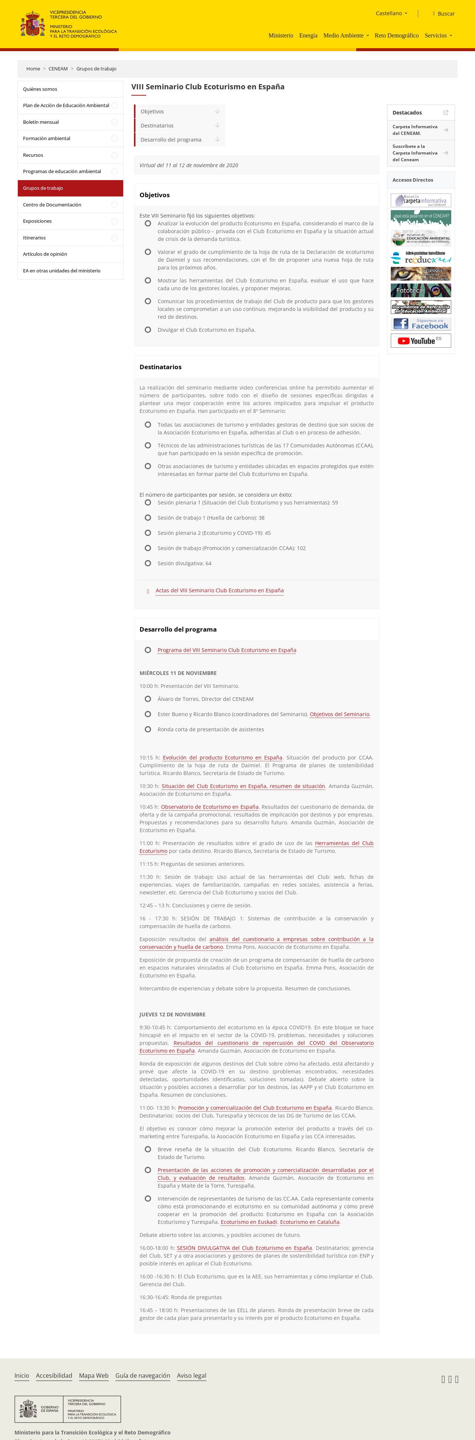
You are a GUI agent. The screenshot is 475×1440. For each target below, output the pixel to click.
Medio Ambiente (344, 35)
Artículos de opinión (45, 254)
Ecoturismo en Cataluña (310, 1221)
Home (33, 68)
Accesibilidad (54, 1375)
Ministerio (281, 35)
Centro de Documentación (52, 204)
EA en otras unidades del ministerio (62, 270)
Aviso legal (191, 1375)
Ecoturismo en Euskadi (249, 1221)
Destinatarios (157, 125)
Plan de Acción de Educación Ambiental (66, 105)
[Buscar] (441, 13)
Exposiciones (37, 221)
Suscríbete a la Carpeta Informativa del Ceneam (415, 153)
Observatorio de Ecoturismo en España (210, 806)
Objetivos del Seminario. (340, 714)
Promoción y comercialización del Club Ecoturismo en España (255, 1107)
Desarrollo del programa (171, 139)
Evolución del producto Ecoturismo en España (222, 757)
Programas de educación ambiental (62, 171)
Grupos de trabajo (96, 68)
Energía (308, 35)
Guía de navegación (142, 1375)
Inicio (21, 1375)
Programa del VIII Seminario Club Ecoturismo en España (227, 649)
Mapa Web (94, 1375)
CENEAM (58, 68)
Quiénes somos (40, 89)
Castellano (389, 13)
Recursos (33, 155)
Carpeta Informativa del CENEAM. (415, 129)
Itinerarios (34, 237)
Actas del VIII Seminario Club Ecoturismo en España (220, 590)
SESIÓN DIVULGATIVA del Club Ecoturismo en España (244, 1247)
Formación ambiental (46, 138)
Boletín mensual (41, 122)
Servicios (436, 35)
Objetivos (152, 111)
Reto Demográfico (397, 35)
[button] (368, 35)
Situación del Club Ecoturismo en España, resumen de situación (243, 785)
